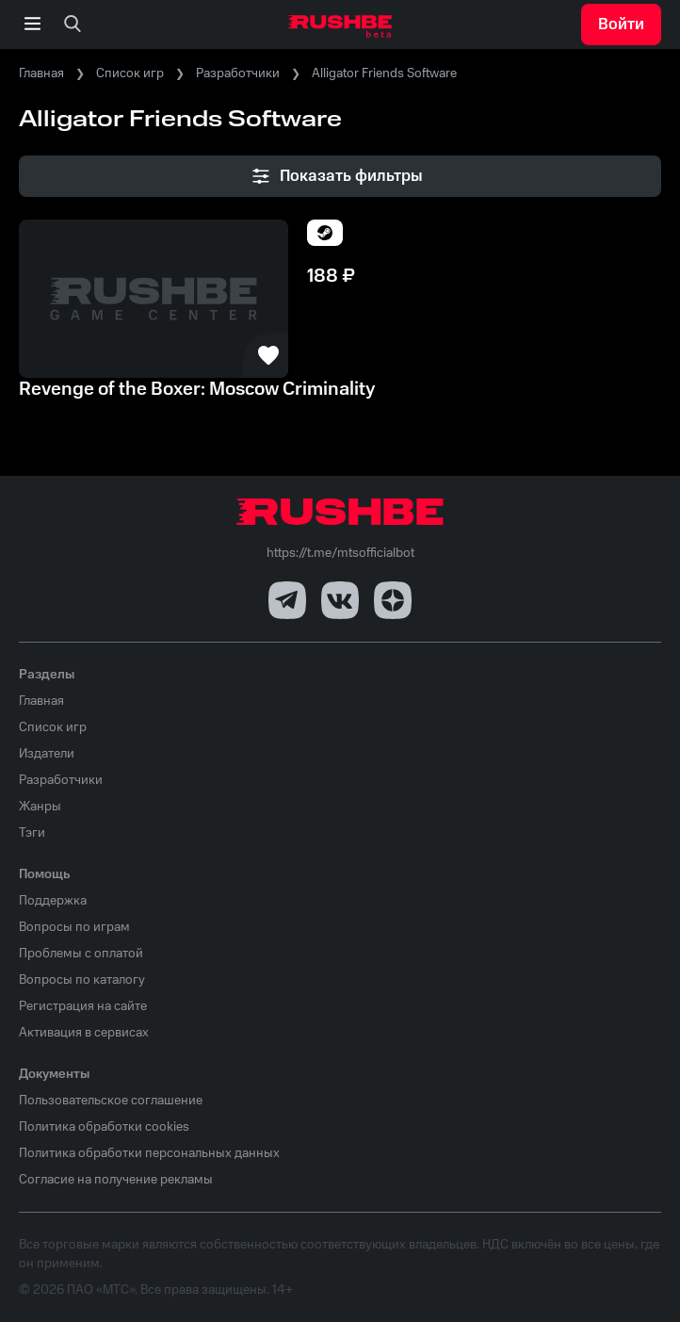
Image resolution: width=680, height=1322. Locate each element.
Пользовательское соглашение (110, 1100)
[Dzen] (393, 600)
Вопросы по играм (74, 927)
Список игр (130, 73)
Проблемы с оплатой (81, 953)
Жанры (40, 806)
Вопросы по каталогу (82, 980)
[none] (72, 24)
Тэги (32, 833)
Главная (41, 73)
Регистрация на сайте (83, 1006)
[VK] (340, 600)
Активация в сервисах (84, 1032)
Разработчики (238, 73)
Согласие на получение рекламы (116, 1179)
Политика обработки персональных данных (149, 1153)
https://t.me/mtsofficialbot (340, 553)
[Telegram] (287, 600)
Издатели (46, 753)
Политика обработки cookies (104, 1127)
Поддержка (53, 900)
